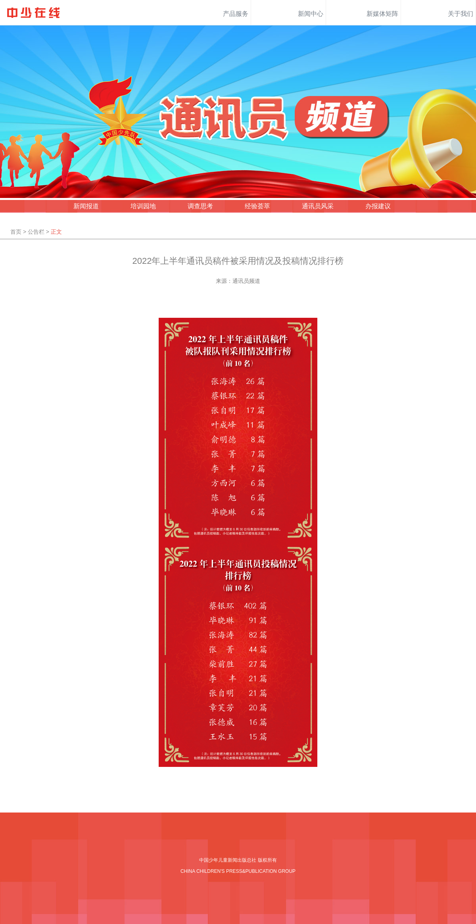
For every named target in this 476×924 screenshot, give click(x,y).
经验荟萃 (257, 206)
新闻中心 (310, 13)
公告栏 (36, 232)
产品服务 (235, 13)
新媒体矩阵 (382, 13)
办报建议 (378, 206)
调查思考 (200, 206)
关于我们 (460, 13)
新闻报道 (86, 206)
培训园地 (143, 206)
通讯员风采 (318, 206)
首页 (15, 232)
